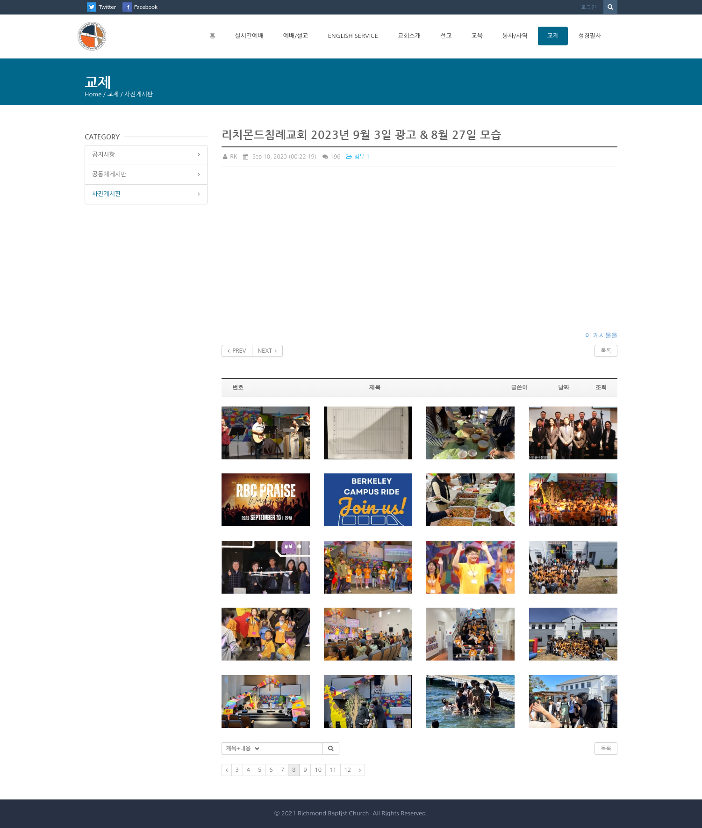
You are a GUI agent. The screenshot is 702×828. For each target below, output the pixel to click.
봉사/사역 (515, 36)
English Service (353, 36)
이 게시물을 (601, 335)
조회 (601, 387)
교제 (553, 36)
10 (318, 770)
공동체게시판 (109, 174)
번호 (238, 387)
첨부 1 (357, 157)
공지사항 (103, 155)
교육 (476, 36)
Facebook (146, 6)
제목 (374, 387)
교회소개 (409, 36)
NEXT (267, 351)
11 (333, 770)
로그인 (588, 6)
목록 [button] (606, 748)
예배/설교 (295, 36)
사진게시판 (106, 194)
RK (229, 157)
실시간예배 (249, 36)
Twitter (107, 6)
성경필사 (589, 36)
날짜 (563, 387)
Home (93, 94)
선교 (445, 36)
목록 (606, 351)
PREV (237, 351)
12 (347, 770)
